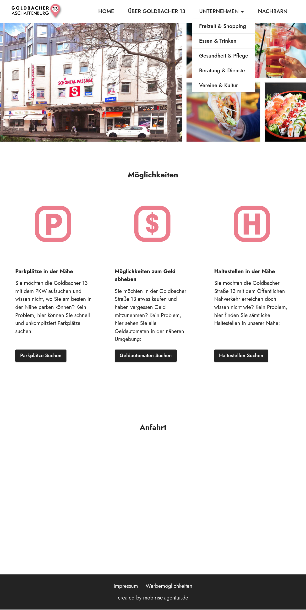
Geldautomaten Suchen (148, 356)
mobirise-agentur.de (165, 598)
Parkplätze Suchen (42, 356)
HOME (106, 11)
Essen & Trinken (217, 41)
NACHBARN (273, 11)
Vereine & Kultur (218, 85)
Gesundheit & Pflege (223, 56)
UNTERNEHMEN (219, 11)
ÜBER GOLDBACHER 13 (156, 11)
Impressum (126, 586)
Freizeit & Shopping (222, 26)
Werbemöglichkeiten (169, 586)
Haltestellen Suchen (243, 356)
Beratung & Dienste (222, 70)
